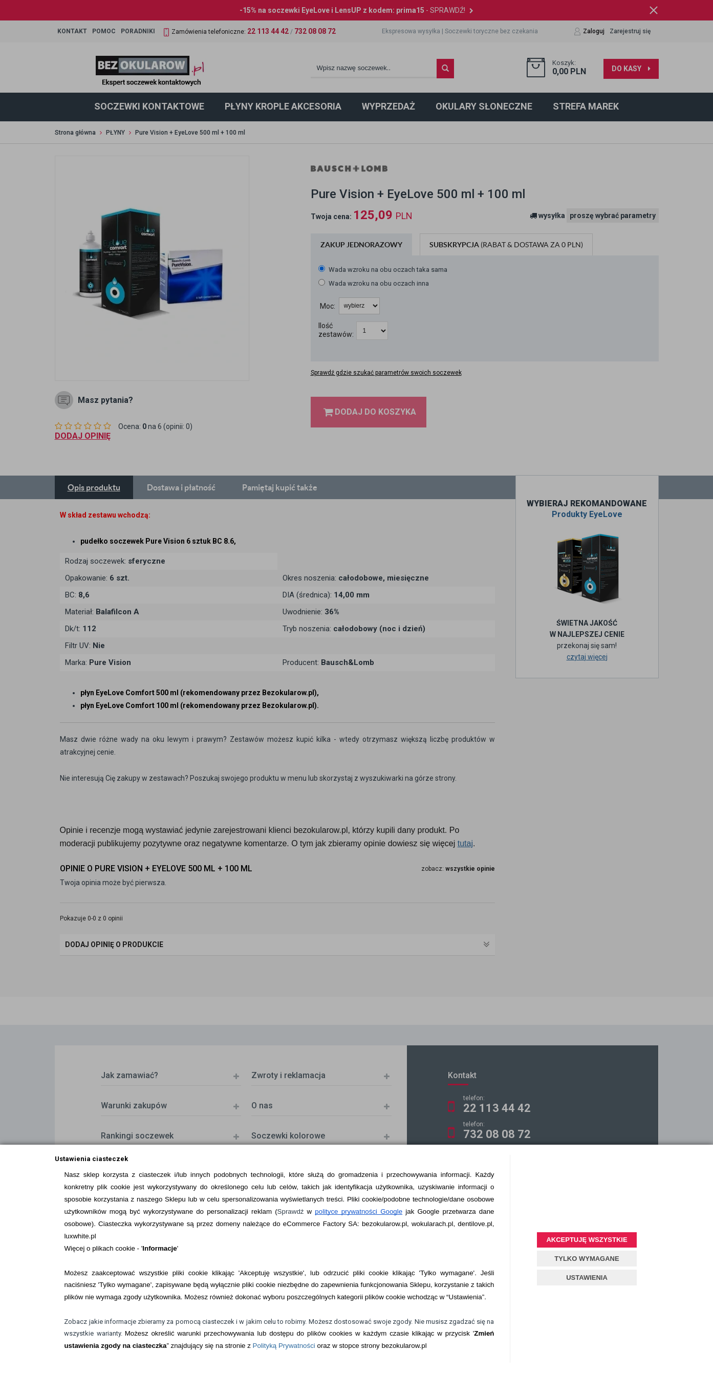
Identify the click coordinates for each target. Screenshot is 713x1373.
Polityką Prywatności (284, 1345)
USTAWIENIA (587, 1277)
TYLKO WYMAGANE (586, 1258)
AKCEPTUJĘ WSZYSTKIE (586, 1239)
